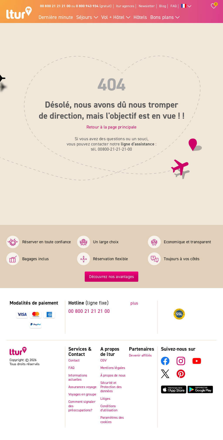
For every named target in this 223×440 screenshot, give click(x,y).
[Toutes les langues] (186, 6)
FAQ (174, 6)
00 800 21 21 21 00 (89, 311)
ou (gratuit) (76, 6)
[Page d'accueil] (19, 13)
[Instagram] (181, 364)
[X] (165, 377)
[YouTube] (197, 364)
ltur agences (125, 6)
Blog (162, 6)
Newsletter (147, 6)
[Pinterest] (181, 377)
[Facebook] (165, 364)
